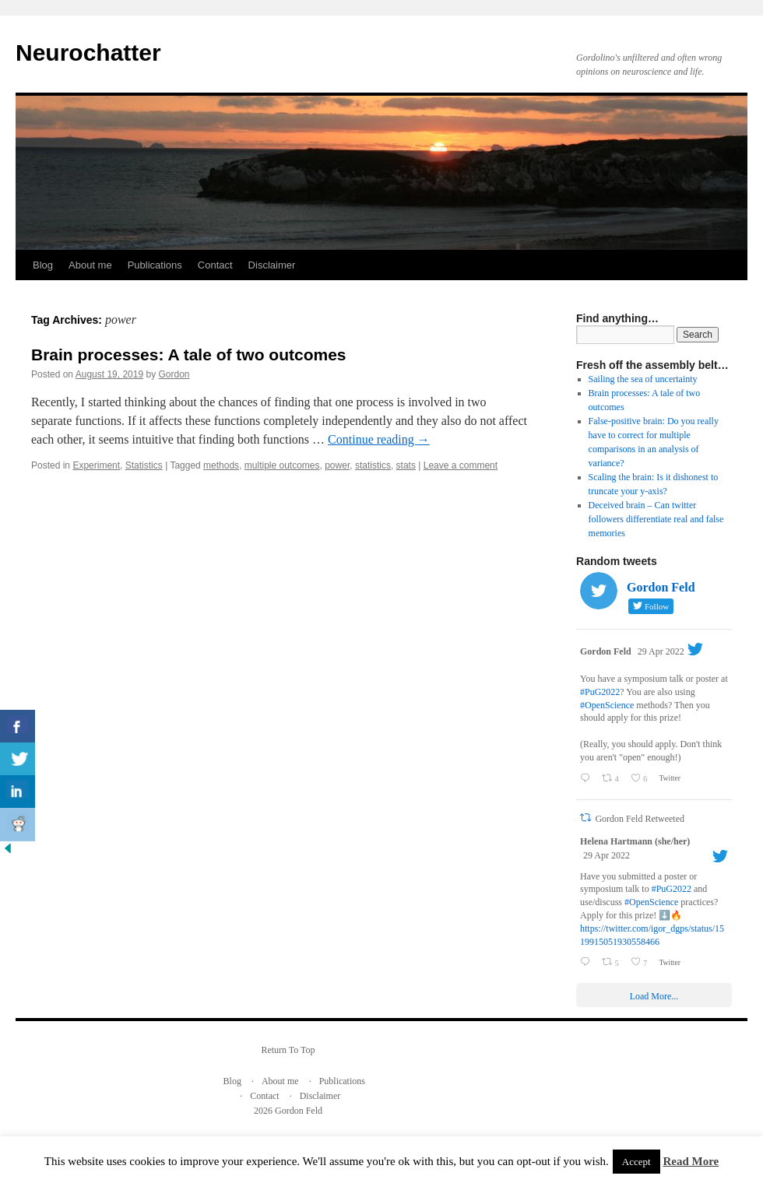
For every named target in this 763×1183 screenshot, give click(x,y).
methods (221, 465)
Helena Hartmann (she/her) (635, 841)
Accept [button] (636, 1161)
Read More (691, 1161)
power (337, 465)
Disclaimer (272, 265)
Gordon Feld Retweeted (639, 818)
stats (406, 465)
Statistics (144, 465)
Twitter (668, 778)
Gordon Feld (605, 651)
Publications (155, 265)
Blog (43, 265)
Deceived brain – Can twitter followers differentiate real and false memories (656, 519)
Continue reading (379, 439)
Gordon (174, 374)
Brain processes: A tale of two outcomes (188, 354)
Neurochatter (88, 52)
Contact (215, 265)
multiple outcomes (282, 465)
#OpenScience (607, 705)
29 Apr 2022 (661, 651)
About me (90, 265)
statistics (373, 465)
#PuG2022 (600, 691)
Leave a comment (461, 465)
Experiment (96, 465)
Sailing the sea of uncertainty (643, 379)
